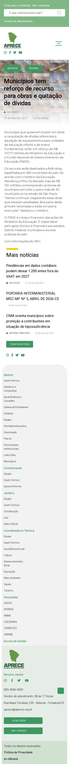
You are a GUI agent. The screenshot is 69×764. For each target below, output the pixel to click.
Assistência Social (14, 549)
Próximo (34, 68)
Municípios (10, 461)
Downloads (10, 432)
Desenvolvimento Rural (13, 563)
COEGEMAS (10, 621)
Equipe (7, 419)
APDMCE (9, 609)
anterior (12, 68)
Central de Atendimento (18, 21)
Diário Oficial (11, 524)
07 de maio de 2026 (34, 283)
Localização (19, 720)
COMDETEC (10, 628)
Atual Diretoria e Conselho (12, 399)
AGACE (8, 603)
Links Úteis (10, 455)
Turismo (8, 590)
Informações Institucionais (11, 447)
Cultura (8, 555)
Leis (6, 517)
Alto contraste (41, 5)
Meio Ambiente (12, 578)
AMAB (7, 615)
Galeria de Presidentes (16, 407)
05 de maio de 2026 (44, 333)
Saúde (7, 584)
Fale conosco (19, 731)
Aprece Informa (12, 486)
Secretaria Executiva (15, 426)
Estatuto (8, 413)
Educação (9, 571)
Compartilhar (41, 118)
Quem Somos (12, 380)
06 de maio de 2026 (18, 305)
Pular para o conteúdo (17, 5)
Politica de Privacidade (18, 752)
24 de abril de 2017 (16, 118)
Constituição (11, 511)
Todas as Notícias (20, 344)
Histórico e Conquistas (10, 388)
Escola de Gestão (15, 641)
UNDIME (8, 634)
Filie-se (7, 438)
